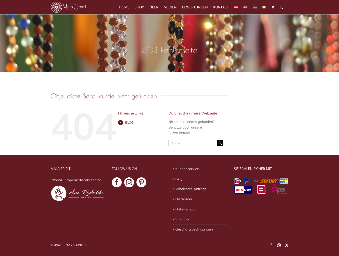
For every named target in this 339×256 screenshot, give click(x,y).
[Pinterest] (141, 182)
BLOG (129, 122)
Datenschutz (185, 209)
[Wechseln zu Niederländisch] (236, 7)
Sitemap (182, 219)
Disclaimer (183, 199)
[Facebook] (117, 182)
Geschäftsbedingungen (194, 229)
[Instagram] (129, 182)
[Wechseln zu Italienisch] (264, 7)
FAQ (178, 179)
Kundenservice (187, 169)
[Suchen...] (192, 143)
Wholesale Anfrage (191, 189)
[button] (281, 7)
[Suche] (220, 143)
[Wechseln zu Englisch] (245, 7)
